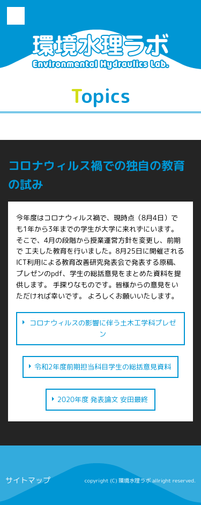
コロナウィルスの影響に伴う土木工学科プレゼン (102, 328)
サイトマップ (27, 480)
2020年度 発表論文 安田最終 (102, 399)
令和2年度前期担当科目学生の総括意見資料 (102, 367)
